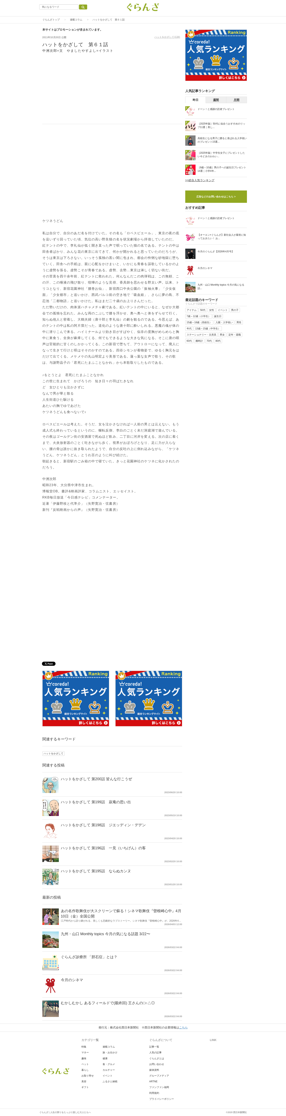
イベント (107, 1075)
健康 (105, 1058)
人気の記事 (155, 1052)
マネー (85, 1052)
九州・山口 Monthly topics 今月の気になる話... (221, 286)
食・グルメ (109, 1064)
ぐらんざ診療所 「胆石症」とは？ (89, 957)
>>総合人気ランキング (199, 180)
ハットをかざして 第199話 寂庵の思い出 (96, 802)
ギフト (85, 1087)
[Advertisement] (112, 91)
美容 (83, 1081)
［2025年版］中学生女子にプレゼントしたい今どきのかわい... (221, 154)
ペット (85, 1064)
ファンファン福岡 (159, 1087)
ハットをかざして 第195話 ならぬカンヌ (96, 871)
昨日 (195, 100)
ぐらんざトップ (51, 19)
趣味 (83, 1058)
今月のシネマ (72, 980)
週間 (216, 100)
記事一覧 (154, 1046)
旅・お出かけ (110, 1052)
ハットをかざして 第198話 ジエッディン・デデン (103, 825)
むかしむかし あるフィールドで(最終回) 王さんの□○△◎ (108, 1003)
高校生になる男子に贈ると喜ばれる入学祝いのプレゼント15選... (222, 140)
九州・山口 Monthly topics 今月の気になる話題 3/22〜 (105, 934)
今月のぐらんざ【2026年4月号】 (216, 251)
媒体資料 (154, 1070)
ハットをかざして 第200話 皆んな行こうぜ (96, 779)
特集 (83, 1046)
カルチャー (109, 1070)
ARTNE (153, 1081)
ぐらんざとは (156, 1058)
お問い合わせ (156, 1064)
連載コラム (76, 19)
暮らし (85, 1070)
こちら (183, 1027)
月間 (236, 100)
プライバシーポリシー (161, 1099)
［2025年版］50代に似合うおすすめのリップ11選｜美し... (221, 125)
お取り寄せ (87, 1075)
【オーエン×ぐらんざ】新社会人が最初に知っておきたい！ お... (222, 236)
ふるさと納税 (110, 1081)
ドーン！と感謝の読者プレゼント (216, 109)
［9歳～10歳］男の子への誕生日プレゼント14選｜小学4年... (222, 169)
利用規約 (154, 1093)
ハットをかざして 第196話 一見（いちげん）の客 (103, 848)
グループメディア (159, 1075)
